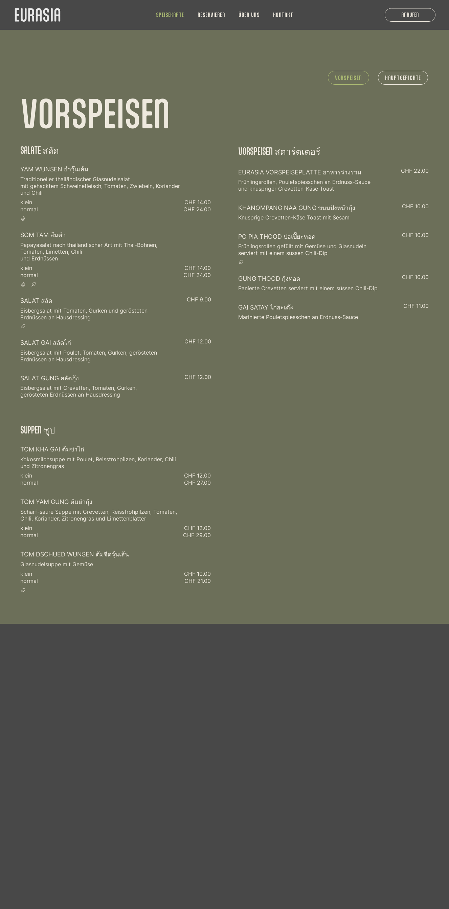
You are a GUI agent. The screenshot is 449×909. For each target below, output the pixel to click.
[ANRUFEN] (410, 15)
